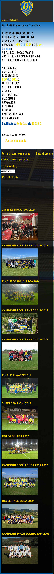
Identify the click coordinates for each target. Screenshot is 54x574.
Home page (24, 153)
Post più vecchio (44, 153)
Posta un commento (15, 140)
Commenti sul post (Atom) (18, 159)
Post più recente (10, 153)
